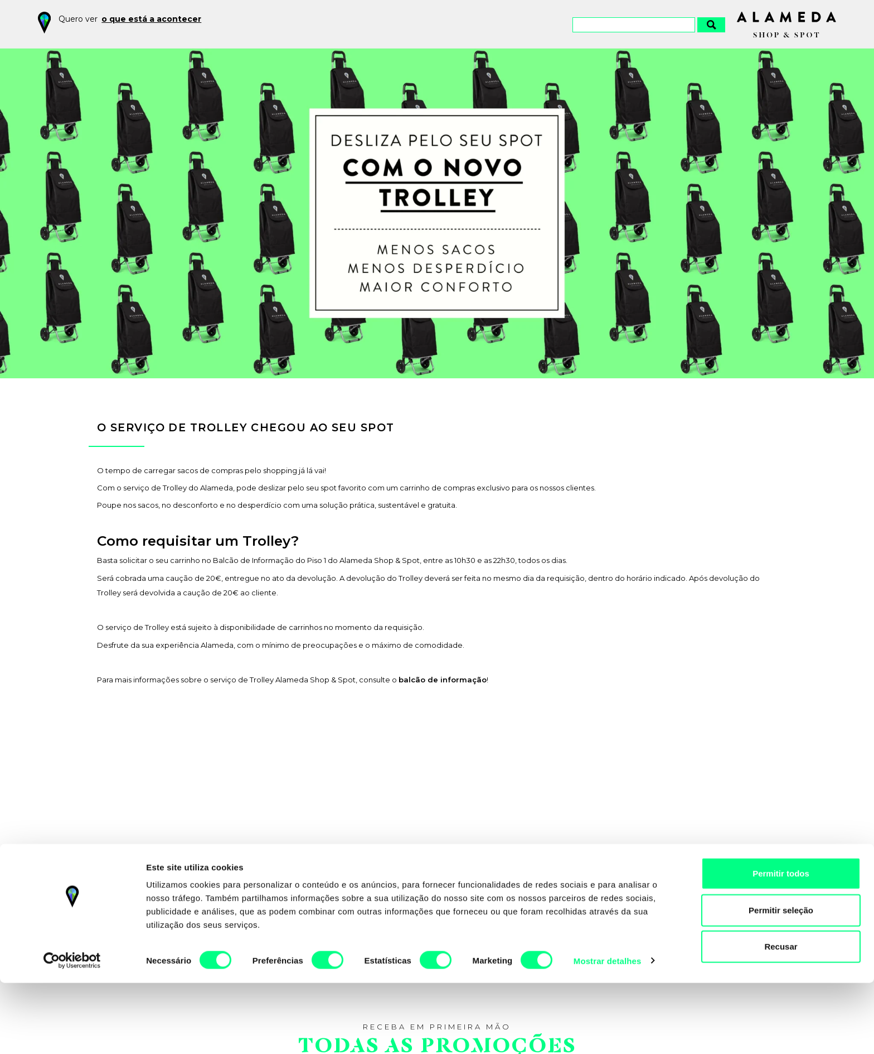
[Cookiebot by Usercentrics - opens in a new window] (72, 1032)
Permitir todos (780, 944)
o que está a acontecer (151, 19)
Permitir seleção (781, 981)
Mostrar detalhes (608, 1032)
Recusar (780, 1017)
